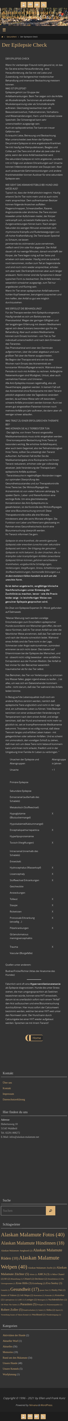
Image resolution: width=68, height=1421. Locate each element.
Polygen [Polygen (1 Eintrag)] (41, 1305)
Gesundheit (12, 36)
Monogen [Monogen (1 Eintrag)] (43, 1300)
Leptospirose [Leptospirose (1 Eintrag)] (10, 1300)
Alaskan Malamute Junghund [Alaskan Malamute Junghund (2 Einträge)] (16, 1250)
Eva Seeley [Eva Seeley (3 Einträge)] (54, 1283)
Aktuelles (8, 1346)
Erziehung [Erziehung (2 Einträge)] (39, 1283)
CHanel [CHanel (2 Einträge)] (28, 1278)
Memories (8, 1352)
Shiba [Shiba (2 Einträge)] (50, 1310)
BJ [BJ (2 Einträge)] (7, 1278)
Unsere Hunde (10, 1363)
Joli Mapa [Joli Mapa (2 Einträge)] (26, 1295)
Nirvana (33, 1405)
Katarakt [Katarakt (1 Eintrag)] (50, 1295)
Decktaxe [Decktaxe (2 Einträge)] (41, 1278)
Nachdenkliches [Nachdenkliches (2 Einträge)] (57, 1299)
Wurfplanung (9, 1374)
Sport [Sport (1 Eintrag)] (59, 1310)
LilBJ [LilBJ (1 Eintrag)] (21, 1300)
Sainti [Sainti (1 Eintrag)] (42, 1310)
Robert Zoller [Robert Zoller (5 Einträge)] (12, 1309)
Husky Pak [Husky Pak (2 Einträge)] (58, 1290)
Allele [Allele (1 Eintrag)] (33, 1274)
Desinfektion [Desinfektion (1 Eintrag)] (54, 1279)
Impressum (8, 1094)
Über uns (7, 1082)
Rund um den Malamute (15, 1357)
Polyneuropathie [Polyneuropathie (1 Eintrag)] (54, 1305)
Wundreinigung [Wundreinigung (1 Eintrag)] (53, 1315)
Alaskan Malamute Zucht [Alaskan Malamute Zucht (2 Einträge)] (42, 1267)
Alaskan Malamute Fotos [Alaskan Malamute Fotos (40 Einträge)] (33, 1234)
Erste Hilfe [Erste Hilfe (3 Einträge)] (24, 1283)
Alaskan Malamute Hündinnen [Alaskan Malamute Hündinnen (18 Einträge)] (32, 1243)
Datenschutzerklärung (14, 1099)
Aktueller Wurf (10, 1341)
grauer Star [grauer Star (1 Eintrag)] (45, 1290)
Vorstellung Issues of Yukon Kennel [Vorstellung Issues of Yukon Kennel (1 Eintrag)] (16, 1315)
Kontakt (7, 1088)
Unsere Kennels (11, 1368)
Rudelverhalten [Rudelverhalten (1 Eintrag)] (30, 1310)
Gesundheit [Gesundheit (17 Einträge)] (24, 1289)
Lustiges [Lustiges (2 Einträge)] (31, 1299)
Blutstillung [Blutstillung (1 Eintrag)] (17, 1279)
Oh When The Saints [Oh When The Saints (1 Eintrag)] (10, 1305)
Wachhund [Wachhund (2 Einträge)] (39, 1314)
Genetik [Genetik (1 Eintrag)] (5, 1290)
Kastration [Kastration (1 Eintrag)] (39, 1295)
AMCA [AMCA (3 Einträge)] (44, 1274)
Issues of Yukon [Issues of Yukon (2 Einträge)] (10, 1295)
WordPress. (46, 1405)
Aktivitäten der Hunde (14, 1335)
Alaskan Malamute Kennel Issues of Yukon (34, 15)
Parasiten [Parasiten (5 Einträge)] (28, 1304)
